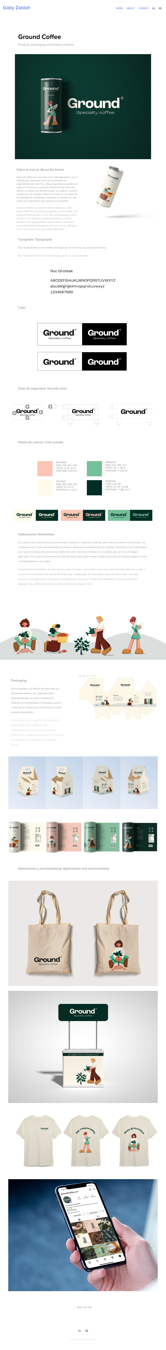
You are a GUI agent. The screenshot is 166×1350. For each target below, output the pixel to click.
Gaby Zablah (16, 7)
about (130, 8)
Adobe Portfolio (89, 1339)
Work (119, 8)
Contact (143, 8)
